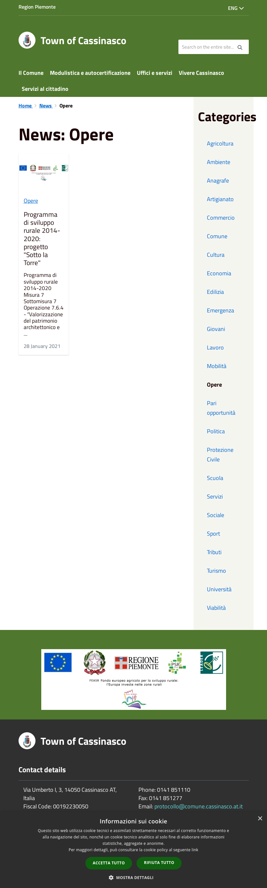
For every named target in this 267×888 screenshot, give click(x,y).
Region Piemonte (37, 7)
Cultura (215, 254)
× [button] (259, 818)
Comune (217, 236)
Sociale (215, 515)
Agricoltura (220, 143)
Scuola (215, 478)
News (46, 105)
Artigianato (220, 199)
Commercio (221, 217)
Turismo (216, 570)
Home (26, 105)
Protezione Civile (220, 454)
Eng (236, 8)
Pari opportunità (221, 408)
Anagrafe (218, 180)
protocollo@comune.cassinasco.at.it (198, 806)
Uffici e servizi (154, 72)
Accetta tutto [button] (109, 863)
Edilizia (215, 291)
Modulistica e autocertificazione (90, 72)
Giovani (216, 329)
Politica (216, 431)
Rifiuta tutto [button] (159, 862)
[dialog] (133, 850)
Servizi (215, 496)
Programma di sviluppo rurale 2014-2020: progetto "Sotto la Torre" (42, 238)
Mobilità (216, 366)
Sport (213, 533)
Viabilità (216, 607)
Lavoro (215, 347)
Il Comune (31, 72)
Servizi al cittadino (45, 88)
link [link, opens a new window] (195, 850)
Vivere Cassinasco (201, 72)
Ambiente (218, 162)
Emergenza (220, 310)
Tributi (214, 552)
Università (219, 589)
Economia (219, 273)
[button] (134, 877)
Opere (31, 200)
